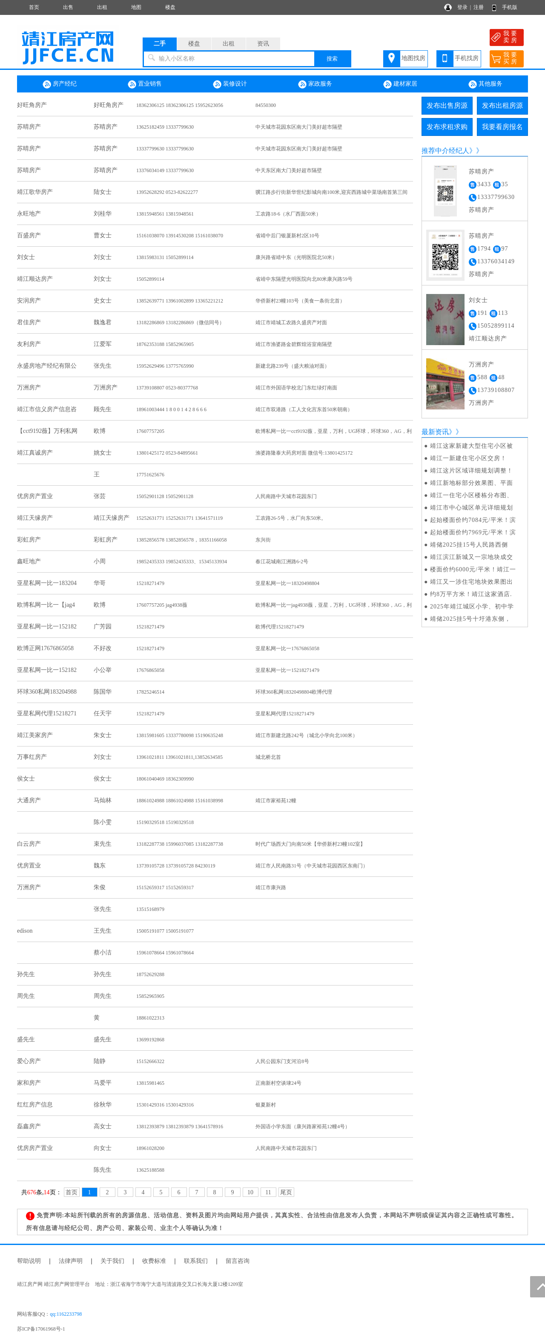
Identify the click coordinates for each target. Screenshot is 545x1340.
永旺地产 (29, 213)
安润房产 (29, 300)
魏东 (100, 865)
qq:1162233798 (66, 1314)
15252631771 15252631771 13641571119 (179, 518)
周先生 (26, 996)
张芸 (100, 496)
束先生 (103, 844)
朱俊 (100, 887)
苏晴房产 (29, 127)
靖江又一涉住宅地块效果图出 (471, 582)
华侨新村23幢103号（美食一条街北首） (300, 301)
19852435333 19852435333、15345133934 (181, 562)
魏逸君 (103, 322)
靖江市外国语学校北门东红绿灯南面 (296, 388)
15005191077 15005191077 (165, 931)
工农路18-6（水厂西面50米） (288, 214)
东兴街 (263, 540)
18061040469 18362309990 (165, 779)
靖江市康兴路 (270, 887)
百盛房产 (29, 235)
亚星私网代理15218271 (47, 713)
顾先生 (103, 409)
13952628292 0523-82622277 (167, 192)
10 (250, 1192)
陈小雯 (103, 822)
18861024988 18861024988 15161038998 (179, 801)
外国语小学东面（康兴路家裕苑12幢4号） (302, 1127)
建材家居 (400, 84)
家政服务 (315, 84)
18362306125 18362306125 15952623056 (179, 105)
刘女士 (26, 257)
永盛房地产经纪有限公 (47, 366)
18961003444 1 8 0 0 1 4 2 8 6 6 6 (171, 409)
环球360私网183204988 (47, 692)
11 (268, 1192)
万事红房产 (32, 757)
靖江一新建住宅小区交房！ (468, 458)
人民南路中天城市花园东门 (286, 496)
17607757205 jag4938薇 (161, 605)
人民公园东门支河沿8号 (282, 1061)
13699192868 (150, 1040)
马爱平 (103, 1083)
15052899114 (150, 279)
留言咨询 (238, 1261)
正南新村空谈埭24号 (278, 1083)
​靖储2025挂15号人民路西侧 (469, 545)
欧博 (100, 431)
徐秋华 (103, 1104)
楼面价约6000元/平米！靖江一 (473, 569)
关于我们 (112, 1261)
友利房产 (29, 344)
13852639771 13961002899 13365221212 (179, 301)
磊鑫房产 (29, 1126)
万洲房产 (29, 387)
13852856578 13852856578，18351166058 (181, 540)
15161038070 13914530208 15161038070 (179, 236)
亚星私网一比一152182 (47, 626)
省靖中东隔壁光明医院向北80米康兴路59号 (304, 279)
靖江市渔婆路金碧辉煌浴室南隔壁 (293, 344)
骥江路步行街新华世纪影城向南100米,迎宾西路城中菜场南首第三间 (331, 192)
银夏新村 (265, 1105)
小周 (100, 561)
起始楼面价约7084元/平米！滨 (473, 520)
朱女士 (103, 735)
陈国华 (103, 692)
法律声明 (71, 1261)
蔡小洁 (103, 952)
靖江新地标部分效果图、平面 (471, 483)
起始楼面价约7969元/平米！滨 (473, 532)
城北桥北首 (268, 757)
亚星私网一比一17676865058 (287, 648)
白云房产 (29, 844)
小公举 (103, 670)
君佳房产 (29, 322)
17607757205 (150, 431)
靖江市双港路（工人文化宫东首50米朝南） (304, 409)
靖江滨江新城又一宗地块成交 (471, 557)
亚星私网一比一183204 (47, 583)
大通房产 (29, 800)
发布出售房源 (447, 105)
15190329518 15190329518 (165, 822)
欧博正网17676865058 (45, 648)
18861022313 (150, 1018)
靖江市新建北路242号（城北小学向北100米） (306, 735)
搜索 (332, 58)
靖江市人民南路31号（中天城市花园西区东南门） (311, 866)
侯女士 (26, 778)
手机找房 (467, 58)
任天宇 (103, 713)
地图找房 (413, 58)
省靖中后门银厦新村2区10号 (287, 236)
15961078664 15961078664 (165, 953)
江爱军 (103, 344)
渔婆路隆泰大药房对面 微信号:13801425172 (304, 453)
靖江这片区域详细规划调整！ (471, 470)
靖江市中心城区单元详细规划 (471, 507)
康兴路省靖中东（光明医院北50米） (296, 257)
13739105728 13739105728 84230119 (175, 866)
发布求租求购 (447, 126)
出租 (102, 7)
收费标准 (154, 1261)
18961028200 (150, 1148)
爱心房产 (29, 1061)
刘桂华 (103, 213)
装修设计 (230, 84)
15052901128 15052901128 (164, 496)
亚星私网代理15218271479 (284, 714)
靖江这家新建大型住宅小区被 (471, 446)
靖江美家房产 (35, 735)
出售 (68, 7)
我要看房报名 (502, 126)
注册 (478, 7)
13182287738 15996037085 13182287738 (179, 844)
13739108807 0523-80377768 (167, 388)
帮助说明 (29, 1261)
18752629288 (150, 974)
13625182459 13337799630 (165, 127)
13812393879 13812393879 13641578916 (179, 1127)
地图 (136, 7)
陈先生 (103, 1170)
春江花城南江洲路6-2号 (281, 562)
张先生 (103, 366)
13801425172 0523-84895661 (167, 453)
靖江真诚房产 (35, 453)
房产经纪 (60, 84)
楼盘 (170, 7)
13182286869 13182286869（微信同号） (180, 323)
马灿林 (103, 800)
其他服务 (485, 84)
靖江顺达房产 (35, 279)
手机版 (509, 7)
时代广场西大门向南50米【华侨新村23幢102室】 (310, 844)
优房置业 (29, 865)
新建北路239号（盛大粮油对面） (292, 366)
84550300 (265, 105)
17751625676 (150, 475)
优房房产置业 (35, 496)
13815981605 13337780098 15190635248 (179, 735)
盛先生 (26, 1039)
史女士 (103, 300)
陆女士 (103, 192)
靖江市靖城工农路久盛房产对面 (291, 323)
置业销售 (145, 84)
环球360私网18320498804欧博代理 (293, 692)
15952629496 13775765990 (165, 366)
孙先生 (26, 974)
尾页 (286, 1192)
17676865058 (150, 670)
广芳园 (103, 626)
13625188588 (150, 1170)
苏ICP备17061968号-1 (43, 1329)
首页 (34, 7)
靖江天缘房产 (35, 518)
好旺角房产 (32, 105)
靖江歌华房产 (35, 192)
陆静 (100, 1061)
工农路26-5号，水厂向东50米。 (290, 518)
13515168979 (150, 909)
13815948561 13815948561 (165, 214)
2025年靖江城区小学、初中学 (472, 606)
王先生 (103, 931)
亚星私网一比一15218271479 (287, 670)
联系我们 (196, 1261)
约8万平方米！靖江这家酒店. (471, 594)
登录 (462, 7)
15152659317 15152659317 (165, 887)
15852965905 (150, 996)
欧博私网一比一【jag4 (46, 605)
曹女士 (103, 235)
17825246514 (150, 692)
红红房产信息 (35, 1104)
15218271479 (150, 583)
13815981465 (150, 1083)
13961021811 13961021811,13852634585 (182, 757)
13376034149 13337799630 (165, 170)
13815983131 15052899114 (165, 257)
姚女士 (103, 453)
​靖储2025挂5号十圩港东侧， (470, 619)
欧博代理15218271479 (279, 627)
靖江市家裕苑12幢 (275, 801)
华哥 (100, 583)
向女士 (103, 1148)
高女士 (103, 1126)
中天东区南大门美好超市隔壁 (288, 170)
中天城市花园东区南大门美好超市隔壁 (298, 127)
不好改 (103, 648)
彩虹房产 (29, 539)
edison (25, 931)
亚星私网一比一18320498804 (287, 583)
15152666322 (150, 1061)
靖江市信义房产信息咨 (47, 409)
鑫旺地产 (29, 561)
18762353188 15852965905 (165, 344)
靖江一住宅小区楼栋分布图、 (471, 495)
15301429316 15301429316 (165, 1105)
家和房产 (29, 1083)
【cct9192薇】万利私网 (47, 431)
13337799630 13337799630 (165, 149)
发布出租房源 (502, 105)
